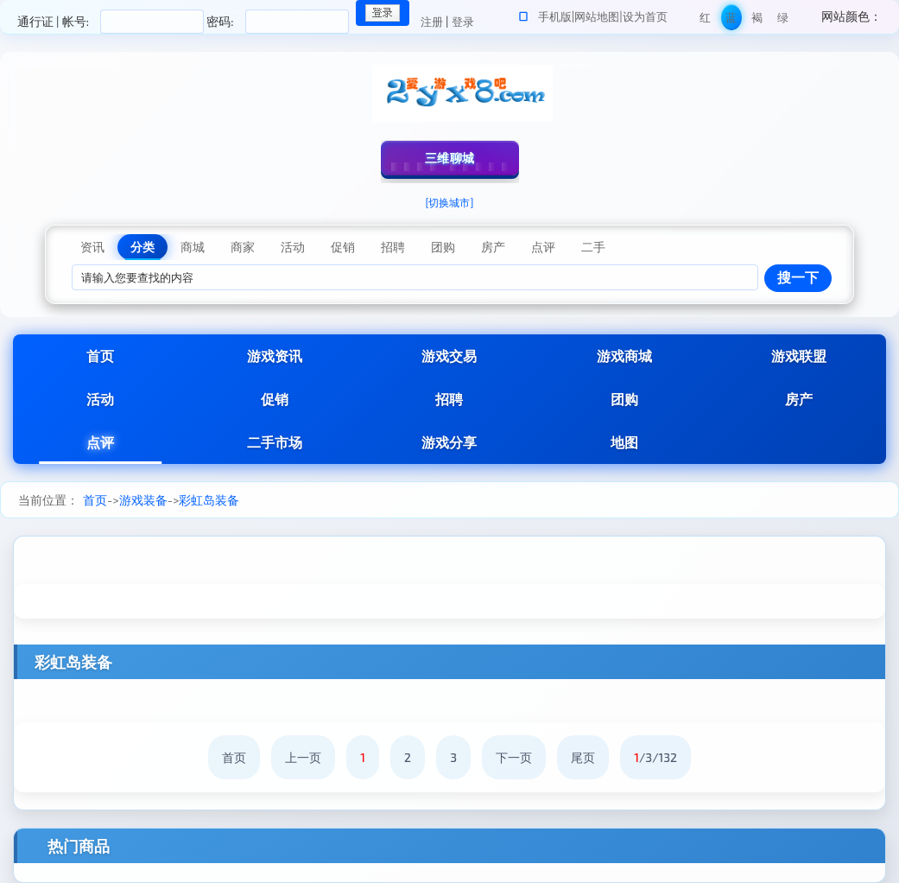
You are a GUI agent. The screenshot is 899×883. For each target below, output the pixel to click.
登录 (463, 22)
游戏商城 (624, 355)
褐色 (757, 20)
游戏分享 (449, 442)
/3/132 (655, 757)
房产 (799, 399)
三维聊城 (450, 157)
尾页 (583, 757)
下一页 (514, 757)
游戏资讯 (274, 355)
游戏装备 (143, 499)
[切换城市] (450, 202)
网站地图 (596, 16)
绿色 (782, 20)
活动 (100, 399)
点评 (100, 442)
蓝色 (731, 20)
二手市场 (274, 442)
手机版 (555, 16)
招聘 (449, 399)
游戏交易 (449, 355)
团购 (624, 399)
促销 (274, 399)
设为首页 (645, 16)
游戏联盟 (798, 355)
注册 (432, 22)
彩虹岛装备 (209, 499)
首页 (100, 355)
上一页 (303, 757)
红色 (705, 20)
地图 (624, 442)
